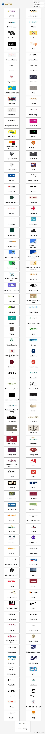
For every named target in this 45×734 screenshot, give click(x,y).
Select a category (37, 4)
